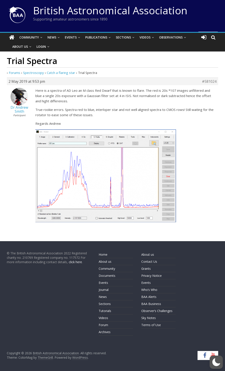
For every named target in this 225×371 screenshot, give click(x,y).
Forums (14, 72)
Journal (104, 290)
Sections (123, 37)
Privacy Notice (151, 276)
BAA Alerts (148, 297)
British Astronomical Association (110, 10)
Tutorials (105, 311)
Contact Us (149, 261)
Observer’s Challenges (156, 311)
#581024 (209, 81)
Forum (103, 325)
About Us (20, 46)
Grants (146, 268)
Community (29, 37)
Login (41, 46)
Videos (145, 37)
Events (71, 37)
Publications (96, 37)
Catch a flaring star (61, 72)
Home (103, 254)
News (51, 37)
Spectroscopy (33, 72)
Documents (107, 276)
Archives (105, 332)
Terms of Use (151, 325)
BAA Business (151, 304)
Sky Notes (148, 318)
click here (75, 262)
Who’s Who (149, 290)
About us (105, 261)
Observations (171, 37)
